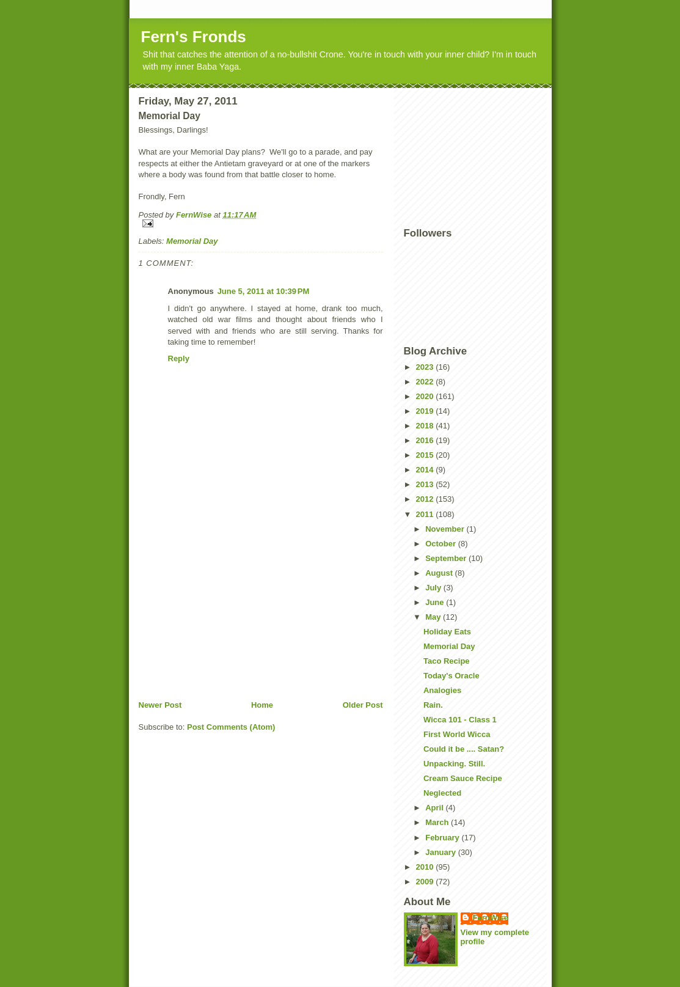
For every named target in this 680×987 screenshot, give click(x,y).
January (441, 852)
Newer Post (160, 705)
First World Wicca (456, 734)
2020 (426, 396)
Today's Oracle (451, 675)
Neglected (442, 793)
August (440, 573)
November (445, 529)
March (438, 822)
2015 (426, 455)
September (447, 558)
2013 (426, 484)
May (434, 617)
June (435, 602)
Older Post (363, 705)
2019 (426, 411)
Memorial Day (192, 241)
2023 (426, 367)
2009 (426, 881)
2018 (426, 425)
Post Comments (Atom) (231, 727)
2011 (426, 514)
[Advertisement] (230, 614)
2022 (426, 381)
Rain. (433, 705)
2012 (426, 499)
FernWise (490, 917)
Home (262, 705)
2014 (426, 469)
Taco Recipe (446, 661)
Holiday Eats (447, 631)
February (443, 837)
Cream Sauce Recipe (462, 778)
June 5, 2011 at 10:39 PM (264, 291)
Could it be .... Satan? (463, 749)
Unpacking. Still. (454, 763)
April (435, 807)
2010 (426, 866)
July (434, 587)
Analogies (442, 690)
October (441, 543)
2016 (426, 440)
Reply (178, 358)
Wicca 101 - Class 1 (460, 719)
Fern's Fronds (193, 37)
